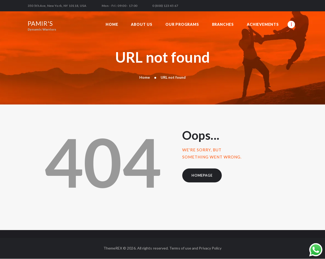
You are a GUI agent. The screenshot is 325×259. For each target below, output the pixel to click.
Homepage (201, 175)
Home (144, 77)
